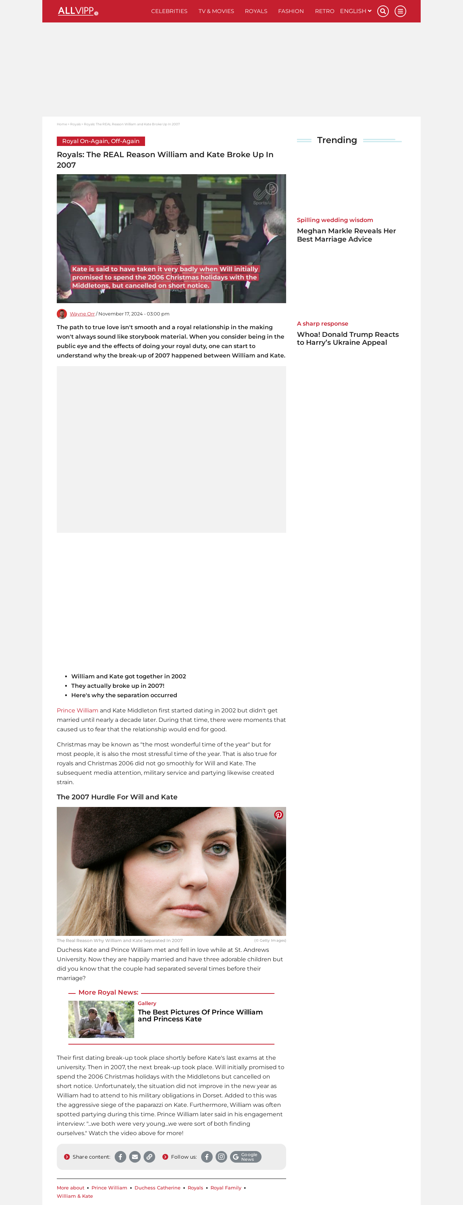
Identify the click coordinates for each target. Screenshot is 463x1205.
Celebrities (169, 11)
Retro (325, 11)
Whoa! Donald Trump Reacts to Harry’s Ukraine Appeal (348, 338)
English (355, 11)
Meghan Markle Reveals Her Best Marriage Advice (346, 235)
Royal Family (226, 1188)
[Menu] (400, 11)
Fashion (291, 11)
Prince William (77, 710)
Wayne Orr (82, 314)
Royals (256, 11)
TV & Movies (216, 11)
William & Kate (75, 1196)
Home (62, 124)
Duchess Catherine (157, 1188)
